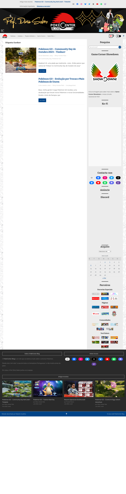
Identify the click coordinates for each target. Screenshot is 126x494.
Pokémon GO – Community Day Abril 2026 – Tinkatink (52, 2)
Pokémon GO (56, 58)
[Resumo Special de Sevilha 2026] (78, 389)
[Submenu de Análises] (20, 36)
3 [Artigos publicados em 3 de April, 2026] (109, 262)
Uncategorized (71, 85)
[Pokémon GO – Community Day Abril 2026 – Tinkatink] (16, 389)
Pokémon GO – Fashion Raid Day (43, 399)
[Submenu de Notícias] (12, 36)
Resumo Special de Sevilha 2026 (74, 399)
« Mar (104, 278)
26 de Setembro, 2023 (45, 55)
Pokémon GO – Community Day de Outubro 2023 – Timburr (57, 50)
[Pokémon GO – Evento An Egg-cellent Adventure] (109, 389)
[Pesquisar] (120, 47)
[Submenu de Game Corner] (41, 36)
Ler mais (42, 71)
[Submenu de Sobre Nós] (50, 36)
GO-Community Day (45, 58)
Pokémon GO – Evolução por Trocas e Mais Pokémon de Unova (61, 80)
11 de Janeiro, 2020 (44, 85)
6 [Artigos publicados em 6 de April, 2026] (90, 265)
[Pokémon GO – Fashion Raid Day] (47, 389)
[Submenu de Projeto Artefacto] (30, 36)
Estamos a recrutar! (43, 6)
